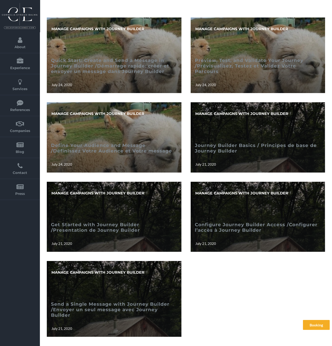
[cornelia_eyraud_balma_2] (20, 4)
